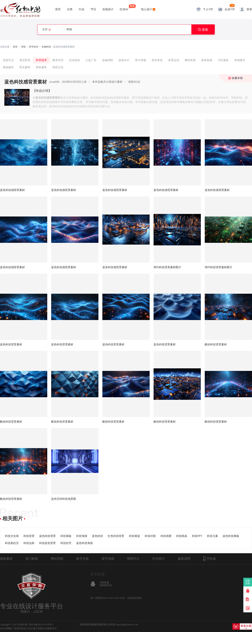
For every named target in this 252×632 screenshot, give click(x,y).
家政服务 (8, 67)
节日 (93, 9)
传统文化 (57, 67)
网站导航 (57, 558)
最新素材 (6, 558)
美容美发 (157, 60)
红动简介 (158, 558)
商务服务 (41, 67)
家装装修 (206, 60)
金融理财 (107, 60)
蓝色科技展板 (231, 536)
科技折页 (65, 543)
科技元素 (212, 536)
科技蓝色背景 (47, 543)
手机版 (209, 558)
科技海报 (81, 536)
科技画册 (165, 536)
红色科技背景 (116, 536)
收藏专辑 (237, 78)
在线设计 (107, 9)
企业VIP (230, 9)
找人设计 (146, 9)
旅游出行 (124, 60)
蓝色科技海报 (84, 543)
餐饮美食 (190, 60)
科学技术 (33, 46)
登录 (249, 9)
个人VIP (208, 9)
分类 (69, 9)
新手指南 (108, 558)
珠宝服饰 (24, 67)
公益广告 (90, 60)
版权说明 (184, 558)
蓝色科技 (97, 536)
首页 (58, 9)
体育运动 (173, 60)
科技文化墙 (12, 536)
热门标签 (31, 558)
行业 (81, 9)
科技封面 (150, 536)
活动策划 (74, 60)
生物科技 (46, 46)
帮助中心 (133, 558)
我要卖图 (247, 582)
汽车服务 (223, 60)
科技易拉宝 (12, 543)
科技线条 (181, 536)
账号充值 (82, 558)
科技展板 (65, 536)
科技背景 (28, 536)
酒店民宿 (24, 60)
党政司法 (8, 60)
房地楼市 (239, 60)
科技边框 (28, 543)
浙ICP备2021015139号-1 (41, 624)
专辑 (23, 46)
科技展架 (134, 536)
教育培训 (57, 60)
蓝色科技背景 (47, 536)
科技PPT (197, 536)
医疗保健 (140, 60)
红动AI (124, 7)
